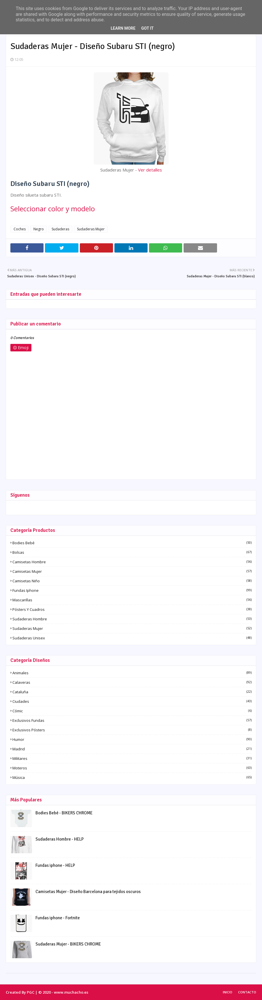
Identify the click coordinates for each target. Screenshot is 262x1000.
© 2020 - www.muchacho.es (63, 992)
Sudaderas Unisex (132, 638)
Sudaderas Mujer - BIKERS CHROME (68, 944)
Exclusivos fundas (132, 720)
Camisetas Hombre (132, 561)
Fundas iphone (132, 590)
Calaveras (132, 682)
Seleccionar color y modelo (52, 208)
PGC (30, 992)
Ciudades (132, 701)
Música (132, 777)
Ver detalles (150, 170)
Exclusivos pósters (132, 729)
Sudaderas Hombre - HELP (59, 839)
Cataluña (132, 691)
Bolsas (132, 552)
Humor (132, 739)
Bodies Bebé (132, 542)
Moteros (132, 768)
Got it (147, 28)
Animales (132, 672)
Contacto (247, 992)
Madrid (132, 749)
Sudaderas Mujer (91, 229)
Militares (132, 758)
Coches (20, 229)
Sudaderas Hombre (132, 619)
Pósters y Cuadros (132, 609)
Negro (38, 229)
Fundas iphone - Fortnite (57, 917)
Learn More (123, 28)
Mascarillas (132, 599)
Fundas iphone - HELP (55, 865)
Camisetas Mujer (132, 571)
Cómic (132, 710)
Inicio (227, 992)
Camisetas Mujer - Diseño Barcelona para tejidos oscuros (88, 891)
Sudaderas (60, 229)
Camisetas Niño (132, 580)
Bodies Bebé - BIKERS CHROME (64, 813)
